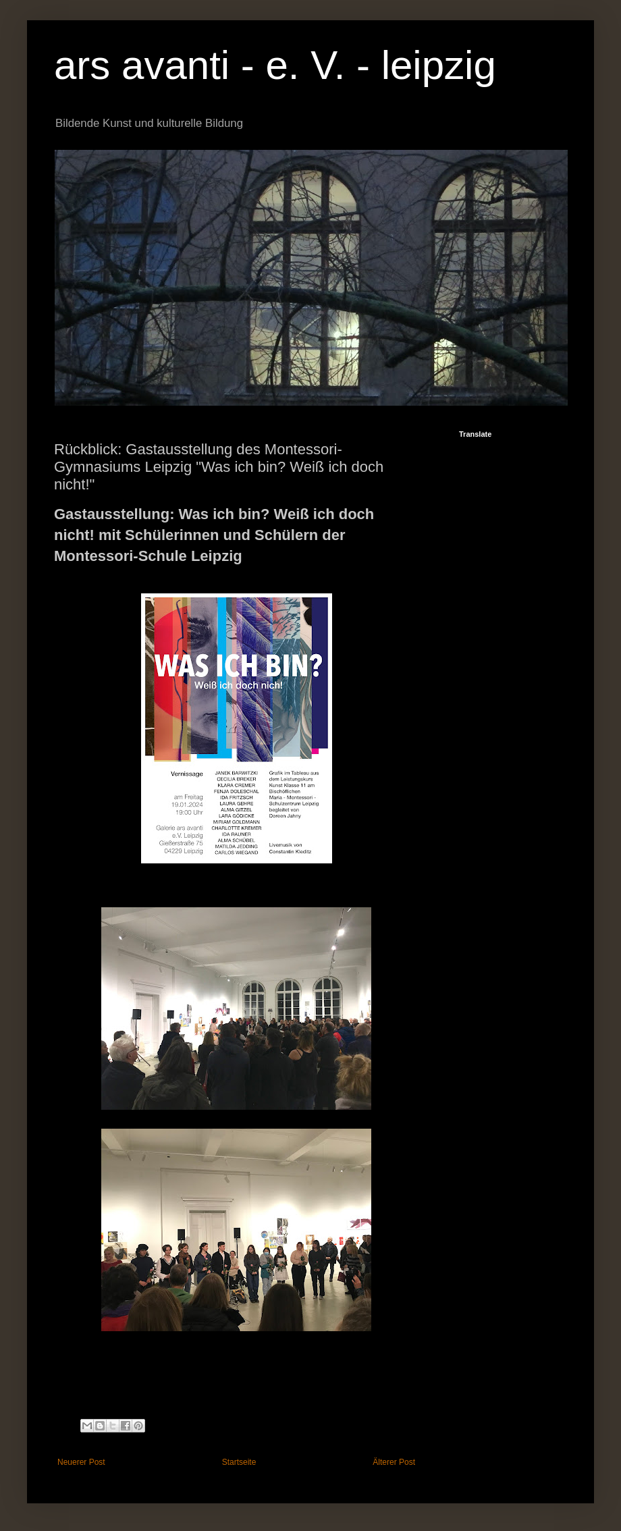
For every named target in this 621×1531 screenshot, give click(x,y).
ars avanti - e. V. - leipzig (275, 65)
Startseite (239, 1462)
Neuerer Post (81, 1462)
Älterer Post (394, 1462)
